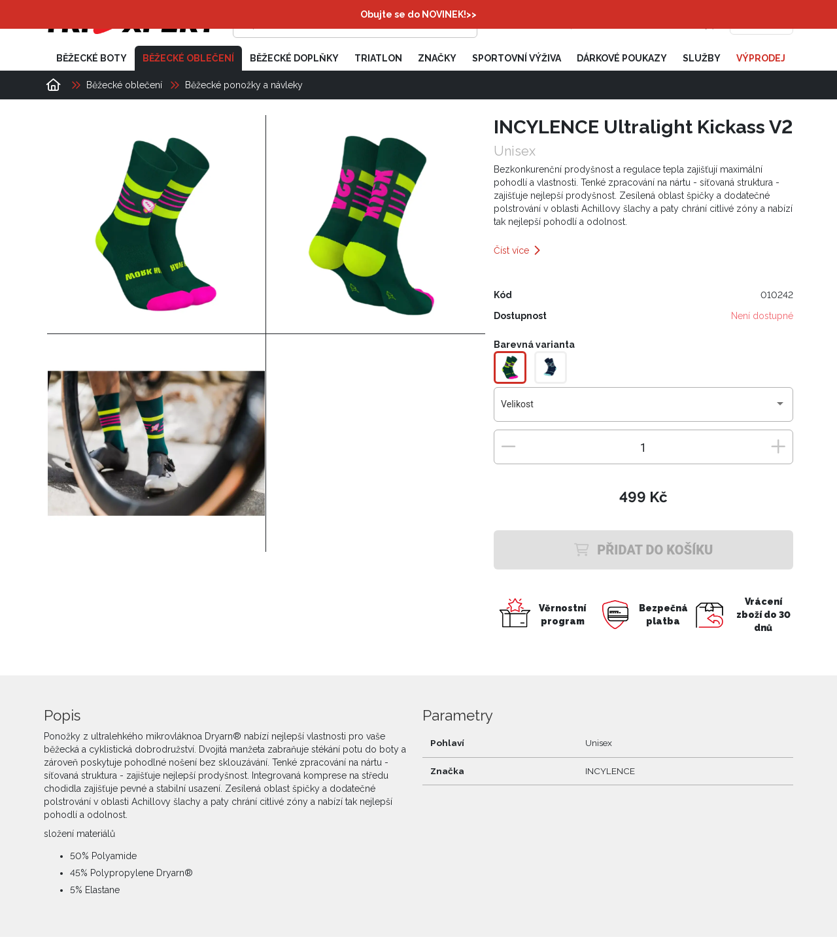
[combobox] (643, 408)
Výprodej (760, 57)
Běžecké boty (91, 57)
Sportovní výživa (516, 57)
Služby (702, 57)
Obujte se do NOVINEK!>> (418, 14)
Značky (437, 57)
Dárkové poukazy (622, 57)
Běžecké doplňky (294, 57)
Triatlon (378, 57)
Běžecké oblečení (188, 57)
